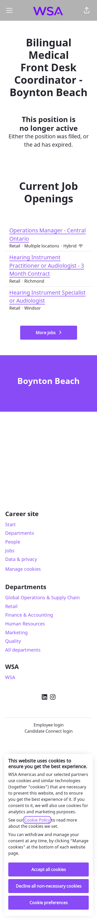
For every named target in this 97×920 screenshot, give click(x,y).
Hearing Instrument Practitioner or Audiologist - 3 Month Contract (48, 265)
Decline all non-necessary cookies (48, 886)
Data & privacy (21, 559)
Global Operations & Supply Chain (42, 597)
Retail (11, 606)
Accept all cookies (48, 869)
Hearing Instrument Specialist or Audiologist (48, 297)
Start (10, 524)
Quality (13, 641)
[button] (86, 10)
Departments (19, 533)
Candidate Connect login (49, 731)
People (12, 542)
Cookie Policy (37, 820)
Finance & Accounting (29, 615)
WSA (10, 677)
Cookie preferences (48, 902)
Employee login (49, 725)
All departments (23, 650)
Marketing (16, 632)
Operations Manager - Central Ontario (48, 234)
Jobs (9, 550)
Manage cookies (23, 569)
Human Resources (25, 624)
